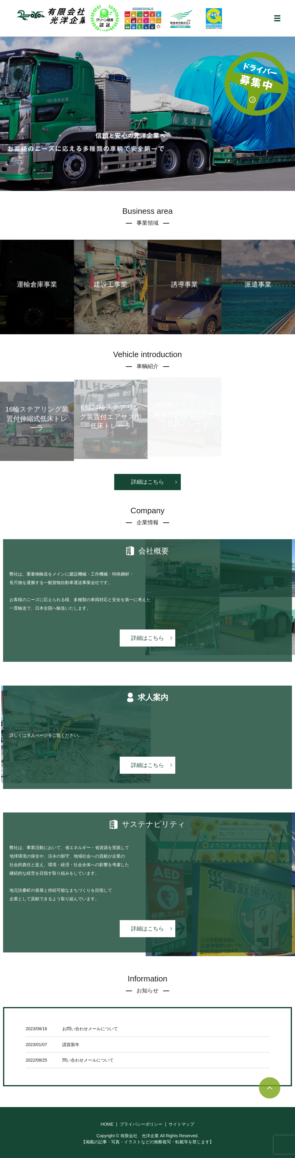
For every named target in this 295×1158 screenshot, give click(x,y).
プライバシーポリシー (141, 1124)
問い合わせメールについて (88, 1060)
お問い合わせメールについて (90, 1028)
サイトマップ (181, 1124)
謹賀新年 (70, 1044)
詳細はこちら (147, 482)
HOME (107, 1124)
